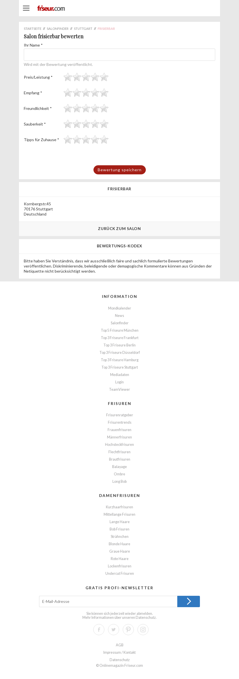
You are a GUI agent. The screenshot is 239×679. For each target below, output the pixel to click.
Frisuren (119, 403)
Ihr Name (33, 45)
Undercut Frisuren (119, 573)
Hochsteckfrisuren (119, 444)
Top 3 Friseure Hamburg (119, 360)
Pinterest (128, 629)
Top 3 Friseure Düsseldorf (119, 352)
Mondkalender (119, 308)
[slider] (86, 77)
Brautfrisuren (119, 459)
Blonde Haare (119, 544)
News (119, 316)
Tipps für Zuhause (41, 139)
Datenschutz (146, 617)
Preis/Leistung (38, 77)
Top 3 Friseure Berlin (119, 345)
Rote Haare (120, 559)
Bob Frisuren (119, 529)
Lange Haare (120, 522)
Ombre (119, 474)
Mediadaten (119, 375)
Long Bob (119, 481)
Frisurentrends (119, 422)
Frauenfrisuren (119, 430)
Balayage (119, 467)
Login (119, 382)
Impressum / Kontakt (119, 652)
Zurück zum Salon (119, 228)
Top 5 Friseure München (119, 330)
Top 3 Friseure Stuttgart (119, 367)
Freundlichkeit (38, 108)
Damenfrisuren (119, 495)
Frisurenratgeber (119, 415)
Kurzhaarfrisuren (119, 507)
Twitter (113, 629)
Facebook (98, 629)
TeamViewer (119, 389)
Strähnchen (120, 536)
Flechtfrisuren (119, 452)
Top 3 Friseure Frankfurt (119, 338)
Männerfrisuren (119, 437)
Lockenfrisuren (119, 566)
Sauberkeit (35, 124)
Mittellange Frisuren (119, 514)
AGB (119, 645)
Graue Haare (119, 551)
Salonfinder (120, 323)
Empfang (33, 92)
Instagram (143, 629)
